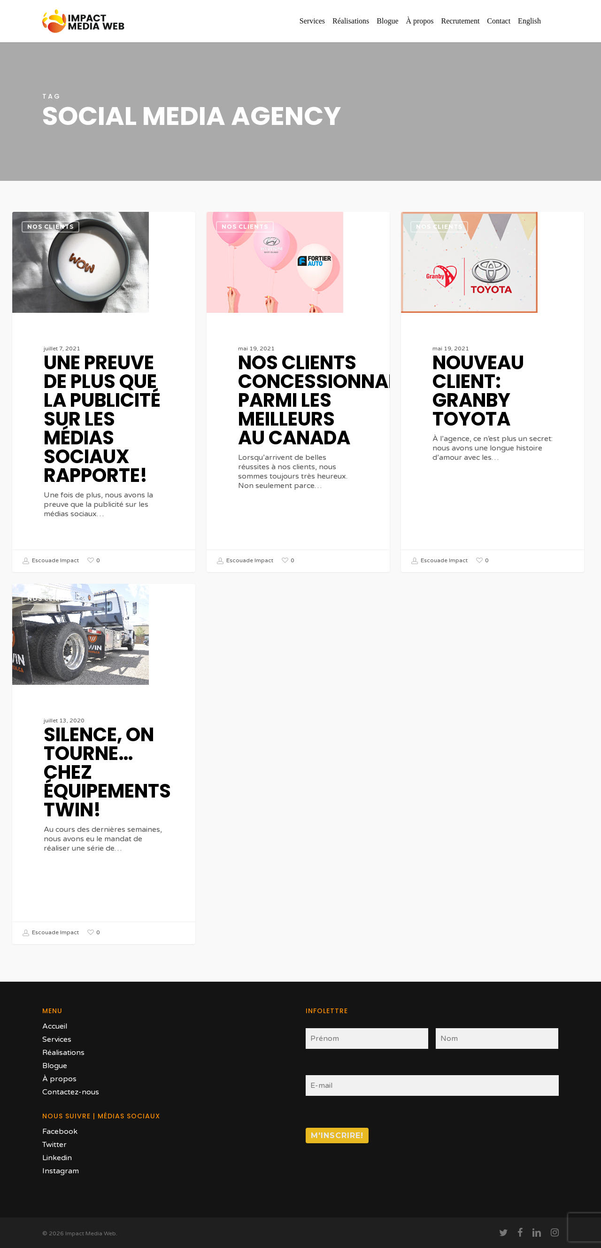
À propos (59, 1079)
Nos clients (50, 226)
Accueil (54, 1026)
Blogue (54, 1065)
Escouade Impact (50, 561)
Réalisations (63, 1052)
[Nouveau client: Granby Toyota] (492, 392)
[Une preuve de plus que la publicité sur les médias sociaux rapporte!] (103, 392)
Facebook (59, 1131)
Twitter (54, 1144)
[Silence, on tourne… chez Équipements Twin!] (103, 774)
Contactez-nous (70, 1092)
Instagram (60, 1171)
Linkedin (57, 1158)
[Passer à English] (529, 21)
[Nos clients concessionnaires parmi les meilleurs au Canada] (298, 392)
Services (56, 1039)
